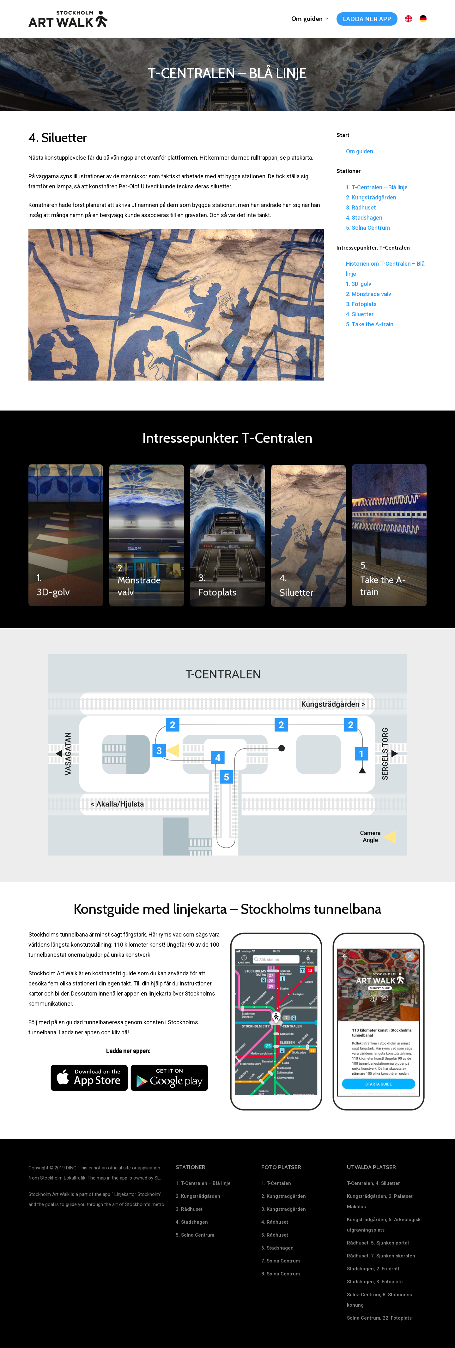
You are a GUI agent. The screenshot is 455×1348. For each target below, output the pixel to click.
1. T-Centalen (276, 1183)
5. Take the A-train (369, 324)
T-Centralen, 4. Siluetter (373, 1183)
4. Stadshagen (364, 217)
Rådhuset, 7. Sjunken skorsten (381, 1256)
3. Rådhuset (361, 207)
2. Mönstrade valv (368, 294)
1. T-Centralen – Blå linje (377, 187)
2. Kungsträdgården (371, 197)
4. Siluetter (360, 314)
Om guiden (359, 151)
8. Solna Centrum (280, 1274)
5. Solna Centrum (368, 227)
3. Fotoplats (361, 304)
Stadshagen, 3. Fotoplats (375, 1282)
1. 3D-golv (358, 284)
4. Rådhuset (274, 1222)
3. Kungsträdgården (283, 1209)
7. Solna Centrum (280, 1261)
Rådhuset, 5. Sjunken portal (378, 1243)
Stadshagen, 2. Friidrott (373, 1269)
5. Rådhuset (274, 1235)
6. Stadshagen (277, 1248)
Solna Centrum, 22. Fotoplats (379, 1318)
